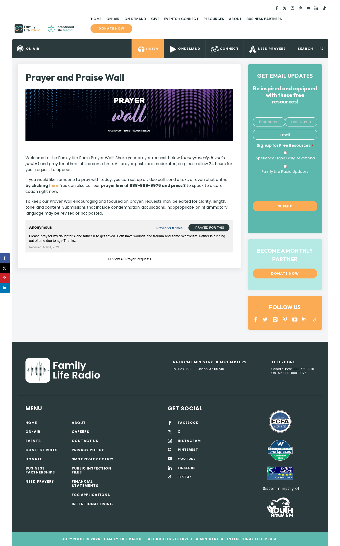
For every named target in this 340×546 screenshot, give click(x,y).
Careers (80, 431)
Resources (214, 18)
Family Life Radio (81, 30)
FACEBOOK (188, 423)
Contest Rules (41, 449)
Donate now (111, 28)
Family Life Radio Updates (285, 171)
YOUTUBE (295, 319)
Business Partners (264, 18)
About (235, 18)
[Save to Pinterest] (5, 278)
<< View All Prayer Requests (129, 259)
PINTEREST (285, 319)
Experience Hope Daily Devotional (285, 158)
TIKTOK (185, 477)
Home (96, 18)
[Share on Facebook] (5, 258)
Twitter (265, 319)
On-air (32, 431)
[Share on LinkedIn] (5, 288)
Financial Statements (85, 483)
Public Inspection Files (91, 470)
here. (54, 185)
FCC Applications (91, 494)
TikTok (314, 319)
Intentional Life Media (251, 539)
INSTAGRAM (275, 319)
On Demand (135, 18)
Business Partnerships (40, 470)
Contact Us (85, 440)
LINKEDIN (304, 319)
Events (33, 440)
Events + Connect (181, 18)
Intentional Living (92, 503)
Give (155, 18)
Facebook (256, 319)
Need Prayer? (39, 481)
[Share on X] (5, 268)
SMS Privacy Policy (92, 459)
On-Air (112, 18)
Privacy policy (88, 449)
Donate (33, 459)
